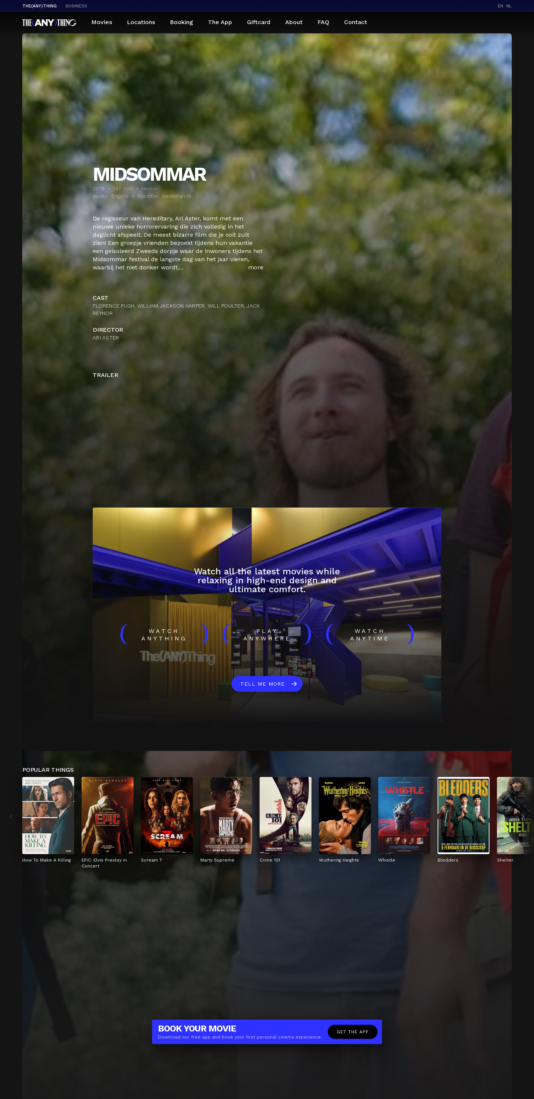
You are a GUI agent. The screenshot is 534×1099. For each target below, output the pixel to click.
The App (220, 22)
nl (509, 6)
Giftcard (258, 22)
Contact (355, 22)
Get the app (353, 1031)
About (294, 22)
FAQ (323, 22)
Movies (101, 22)
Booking (181, 22)
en (500, 6)
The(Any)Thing (39, 6)
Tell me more (262, 684)
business (76, 6)
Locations (141, 22)
